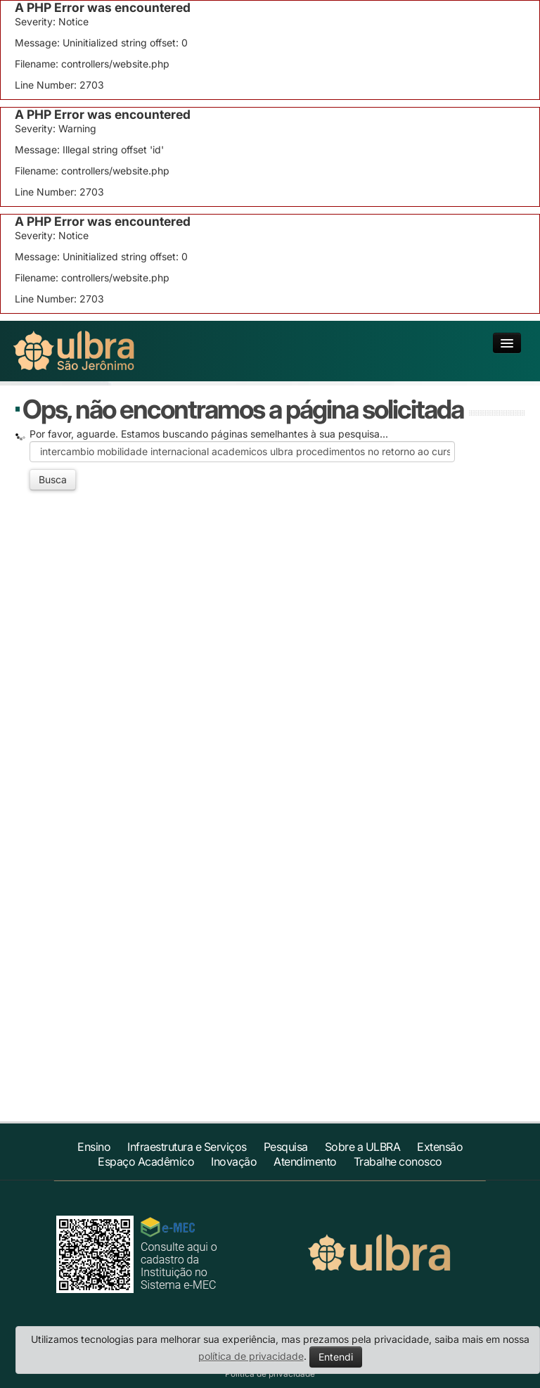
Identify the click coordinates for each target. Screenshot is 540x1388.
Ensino (93, 1147)
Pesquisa (286, 1147)
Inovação (234, 1161)
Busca (53, 479)
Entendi (336, 1357)
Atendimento (305, 1161)
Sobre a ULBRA (363, 1147)
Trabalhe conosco (398, 1161)
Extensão (440, 1147)
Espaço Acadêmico (146, 1161)
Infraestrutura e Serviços (187, 1147)
